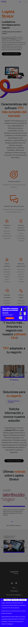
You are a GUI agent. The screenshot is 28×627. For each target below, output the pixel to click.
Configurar (7, 599)
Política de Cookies (6, 613)
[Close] (26, 307)
